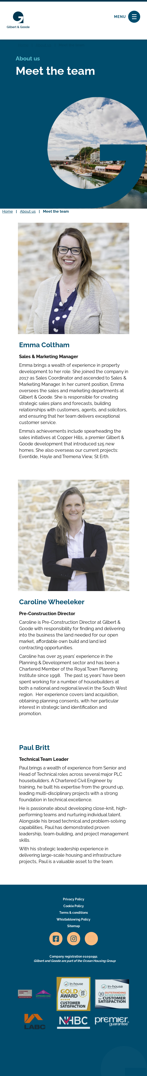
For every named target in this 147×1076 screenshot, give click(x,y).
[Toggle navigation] (134, 17)
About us (43, 45)
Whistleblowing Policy (73, 919)
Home (23, 45)
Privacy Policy (73, 899)
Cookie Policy (73, 906)
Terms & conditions (73, 912)
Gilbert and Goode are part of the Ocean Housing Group (75, 961)
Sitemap (73, 926)
